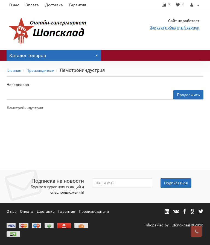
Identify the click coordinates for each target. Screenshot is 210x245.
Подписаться (176, 183)
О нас (14, 5)
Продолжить (188, 95)
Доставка (54, 5)
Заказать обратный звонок (174, 27)
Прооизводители (94, 211)
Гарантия (77, 5)
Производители (40, 70)
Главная (14, 70)
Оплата (32, 5)
